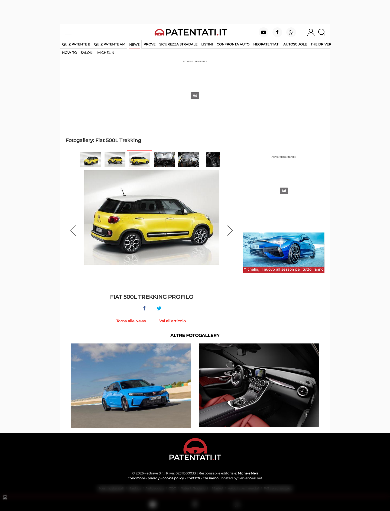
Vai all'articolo (172, 321)
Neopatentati (266, 44)
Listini (207, 44)
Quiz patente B (76, 44)
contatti (193, 478)
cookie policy (173, 478)
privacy (154, 478)
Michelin (105, 53)
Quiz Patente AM (109, 44)
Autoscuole (295, 44)
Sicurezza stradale (178, 44)
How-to (69, 53)
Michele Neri (248, 473)
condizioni (136, 478)
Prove (149, 44)
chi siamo (211, 478)
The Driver (321, 44)
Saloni (87, 53)
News (134, 44)
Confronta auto (233, 44)
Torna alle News (131, 321)
